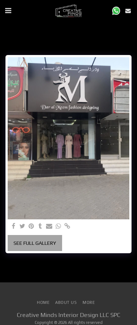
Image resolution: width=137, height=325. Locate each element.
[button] (8, 10)
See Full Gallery (35, 243)
